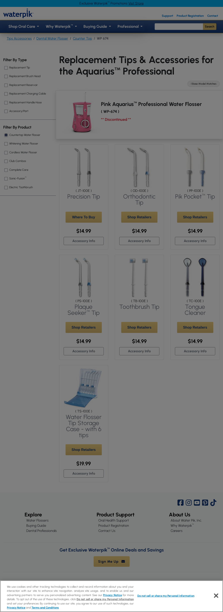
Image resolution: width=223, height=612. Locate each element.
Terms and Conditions (45, 607)
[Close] (216, 595)
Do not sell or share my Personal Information (105, 599)
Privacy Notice (112, 595)
